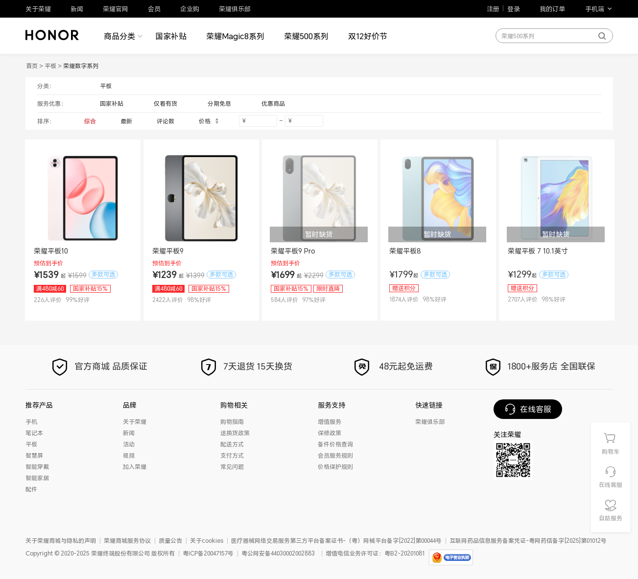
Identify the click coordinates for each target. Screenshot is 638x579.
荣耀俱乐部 (235, 9)
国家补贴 (171, 36)
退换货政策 (235, 433)
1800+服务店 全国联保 (539, 366)
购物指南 (232, 421)
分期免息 (219, 103)
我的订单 (552, 9)
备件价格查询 (335, 444)
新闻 (77, 9)
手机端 (594, 9)
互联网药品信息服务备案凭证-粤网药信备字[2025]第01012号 (528, 540)
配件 (31, 489)
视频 (129, 455)
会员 (154, 9)
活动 (129, 444)
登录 (513, 9)
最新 (126, 121)
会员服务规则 (335, 455)
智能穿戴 (37, 466)
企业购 (189, 9)
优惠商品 (273, 103)
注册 (493, 9)
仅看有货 (165, 103)
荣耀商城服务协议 (127, 540)
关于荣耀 (38, 9)
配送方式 (232, 444)
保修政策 (329, 433)
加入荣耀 (134, 466)
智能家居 (37, 478)
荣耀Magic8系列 (235, 36)
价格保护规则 (335, 466)
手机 (31, 421)
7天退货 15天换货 (245, 366)
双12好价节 (367, 36)
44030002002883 (293, 553)
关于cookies (206, 540)
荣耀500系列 (306, 36)
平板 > (54, 65)
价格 (209, 121)
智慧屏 (34, 455)
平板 (106, 86)
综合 (90, 121)
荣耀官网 (115, 9)
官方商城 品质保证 (98, 366)
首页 (32, 65)
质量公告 (170, 540)
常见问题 (232, 466)
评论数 (165, 121)
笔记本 (34, 433)
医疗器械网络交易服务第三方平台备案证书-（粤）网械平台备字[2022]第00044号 (336, 540)
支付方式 (232, 455)
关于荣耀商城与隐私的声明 (60, 540)
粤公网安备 (256, 553)
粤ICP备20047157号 (208, 553)
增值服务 (329, 421)
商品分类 (119, 36)
